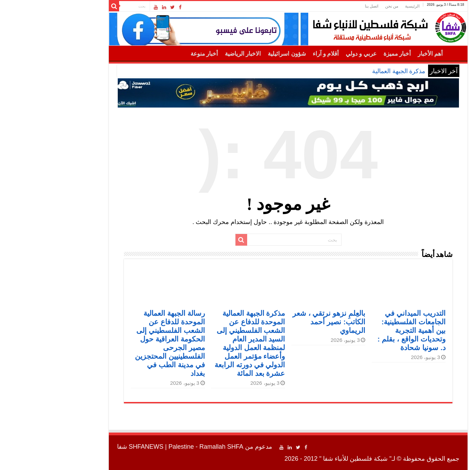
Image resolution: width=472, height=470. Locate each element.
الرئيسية (360, 6)
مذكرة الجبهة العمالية (346, 71)
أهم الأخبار (378, 54)
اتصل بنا (319, 6)
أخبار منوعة (152, 54)
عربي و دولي (308, 54)
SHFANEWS (94, 446)
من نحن (339, 6)
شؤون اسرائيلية (234, 54)
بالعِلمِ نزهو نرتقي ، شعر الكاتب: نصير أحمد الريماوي (276, 321)
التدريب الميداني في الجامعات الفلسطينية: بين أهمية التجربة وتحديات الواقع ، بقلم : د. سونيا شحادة (359, 330)
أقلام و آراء (274, 54)
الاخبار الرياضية (191, 54)
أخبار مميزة (345, 54)
